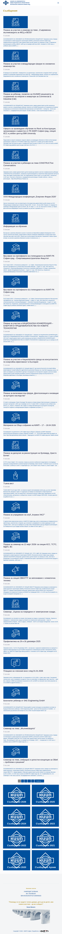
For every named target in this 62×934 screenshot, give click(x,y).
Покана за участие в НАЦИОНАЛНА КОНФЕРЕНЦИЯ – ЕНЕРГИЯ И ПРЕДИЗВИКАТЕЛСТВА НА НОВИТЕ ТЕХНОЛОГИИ (28, 325)
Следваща (39, 781)
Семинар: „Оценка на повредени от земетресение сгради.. (29, 612)
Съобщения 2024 (16, 823)
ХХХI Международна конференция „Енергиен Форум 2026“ (29, 197)
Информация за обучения (15, 226)
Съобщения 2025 (45, 802)
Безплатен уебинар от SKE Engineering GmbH (24, 700)
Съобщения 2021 (45, 845)
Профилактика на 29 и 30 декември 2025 (21, 641)
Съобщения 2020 (16, 867)
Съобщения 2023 (45, 823)
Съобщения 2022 (16, 845)
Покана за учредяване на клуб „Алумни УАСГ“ (24, 515)
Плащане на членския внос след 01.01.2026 (23, 671)
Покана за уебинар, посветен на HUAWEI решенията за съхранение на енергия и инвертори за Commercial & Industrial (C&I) (28, 96)
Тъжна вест (8, 483)
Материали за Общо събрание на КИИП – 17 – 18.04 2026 (29, 425)
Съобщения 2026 (16, 802)
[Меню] (58, 3)
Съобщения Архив (45, 867)
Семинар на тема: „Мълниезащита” (19, 728)
